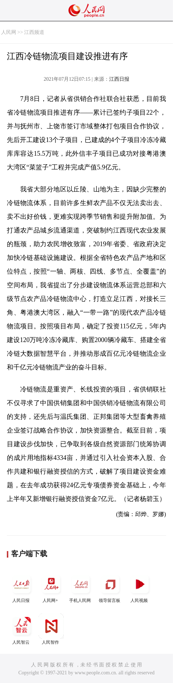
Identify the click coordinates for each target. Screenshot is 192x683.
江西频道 (34, 32)
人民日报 (21, 587)
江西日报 (119, 79)
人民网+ (51, 587)
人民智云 (21, 629)
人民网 (8, 32)
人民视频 (139, 587)
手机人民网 (80, 587)
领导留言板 (110, 587)
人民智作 (51, 629)
